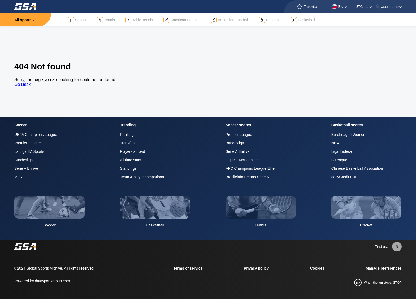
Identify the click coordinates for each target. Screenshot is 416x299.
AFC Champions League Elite (250, 168)
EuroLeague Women (348, 134)
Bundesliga (23, 160)
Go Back (22, 84)
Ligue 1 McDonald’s (242, 160)
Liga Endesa (341, 151)
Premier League (27, 143)
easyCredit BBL (344, 177)
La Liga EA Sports (29, 151)
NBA (335, 143)
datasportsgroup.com (52, 281)
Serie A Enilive (26, 168)
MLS (18, 177)
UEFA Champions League (35, 134)
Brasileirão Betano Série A (247, 177)
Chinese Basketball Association (357, 168)
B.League (339, 160)
